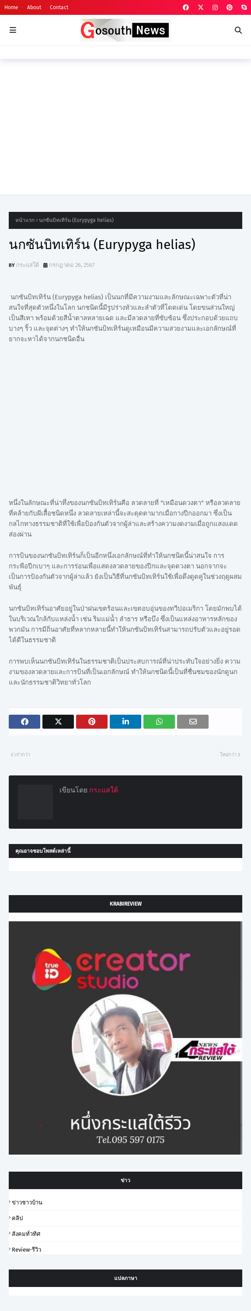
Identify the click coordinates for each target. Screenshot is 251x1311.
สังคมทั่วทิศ (26, 1234)
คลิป (17, 1218)
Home (11, 7)
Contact (59, 7)
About (34, 7)
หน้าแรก (25, 220)
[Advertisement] (125, 133)
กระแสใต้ (27, 265)
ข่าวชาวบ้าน (27, 1202)
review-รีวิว (26, 1249)
